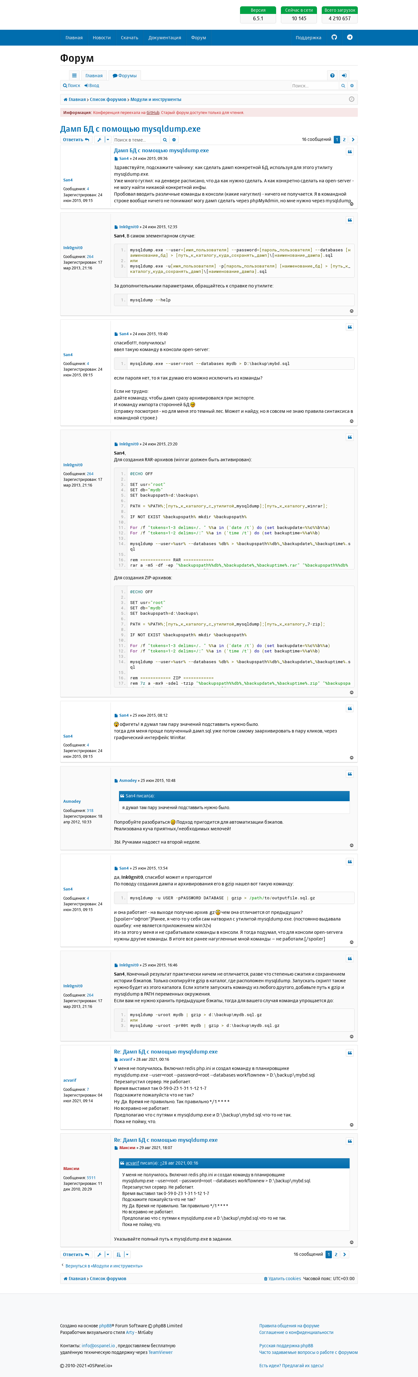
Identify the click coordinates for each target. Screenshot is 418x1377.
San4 (68, 179)
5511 (91, 1177)
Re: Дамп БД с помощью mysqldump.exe (166, 1051)
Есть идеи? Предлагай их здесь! (291, 1365)
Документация (165, 38)
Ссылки (75, 76)
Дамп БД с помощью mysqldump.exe (130, 129)
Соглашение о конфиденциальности (296, 1332)
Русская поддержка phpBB (286, 1345)
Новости (102, 38)
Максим (71, 1168)
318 (90, 810)
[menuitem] (332, 75)
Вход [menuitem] (346, 76)
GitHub (153, 112)
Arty (130, 1332)
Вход (94, 85)
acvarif (69, 1080)
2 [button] (344, 139)
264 (90, 256)
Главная (74, 38)
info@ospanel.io (98, 1345)
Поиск (74, 85)
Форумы (127, 75)
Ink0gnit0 (73, 247)
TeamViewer (161, 1352)
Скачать (129, 38)
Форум (198, 38)
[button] (353, 139)
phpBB (105, 1325)
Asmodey (72, 801)
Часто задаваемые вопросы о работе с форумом (308, 1352)
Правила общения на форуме (289, 1325)
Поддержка (308, 38)
